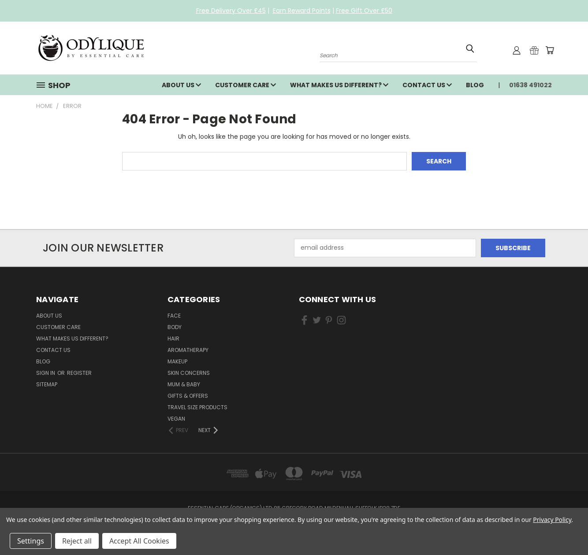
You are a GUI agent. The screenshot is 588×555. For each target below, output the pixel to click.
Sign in (46, 373)
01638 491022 (530, 85)
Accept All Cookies (139, 541)
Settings (30, 541)
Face (174, 315)
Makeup (177, 361)
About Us (181, 85)
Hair (173, 338)
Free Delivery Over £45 (231, 10)
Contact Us (427, 85)
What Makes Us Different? (339, 85)
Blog (475, 85)
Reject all (77, 541)
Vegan (176, 418)
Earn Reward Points (302, 10)
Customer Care (245, 85)
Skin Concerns (188, 373)
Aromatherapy (187, 350)
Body (174, 327)
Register (79, 373)
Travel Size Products (197, 407)
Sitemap (46, 384)
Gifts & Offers (187, 396)
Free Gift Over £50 (364, 10)
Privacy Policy (552, 519)
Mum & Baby (183, 384)
